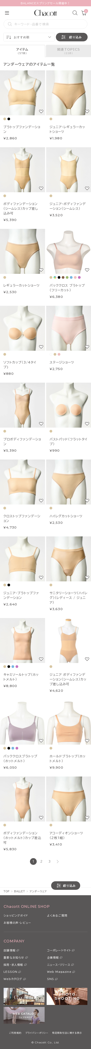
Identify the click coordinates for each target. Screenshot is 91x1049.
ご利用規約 (15, 1033)
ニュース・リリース (59, 964)
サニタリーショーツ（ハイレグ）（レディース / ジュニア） (69, 597)
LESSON (10, 971)
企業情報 (53, 957)
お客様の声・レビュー (17, 922)
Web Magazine (59, 971)
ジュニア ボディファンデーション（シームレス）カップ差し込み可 (68, 679)
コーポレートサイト (59, 950)
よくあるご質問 (57, 915)
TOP (7, 891)
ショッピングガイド (16, 915)
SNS (50, 979)
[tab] (22, 51)
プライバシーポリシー (36, 1033)
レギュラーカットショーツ (21, 285)
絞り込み (71, 37)
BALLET (19, 891)
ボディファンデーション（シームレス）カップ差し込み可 (20, 208)
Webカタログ (13, 979)
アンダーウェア (38, 891)
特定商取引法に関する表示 (67, 1033)
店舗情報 (10, 950)
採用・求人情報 (13, 964)
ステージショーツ (62, 362)
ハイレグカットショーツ (66, 516)
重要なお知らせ (14, 957)
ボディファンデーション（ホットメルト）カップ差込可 (22, 838)
